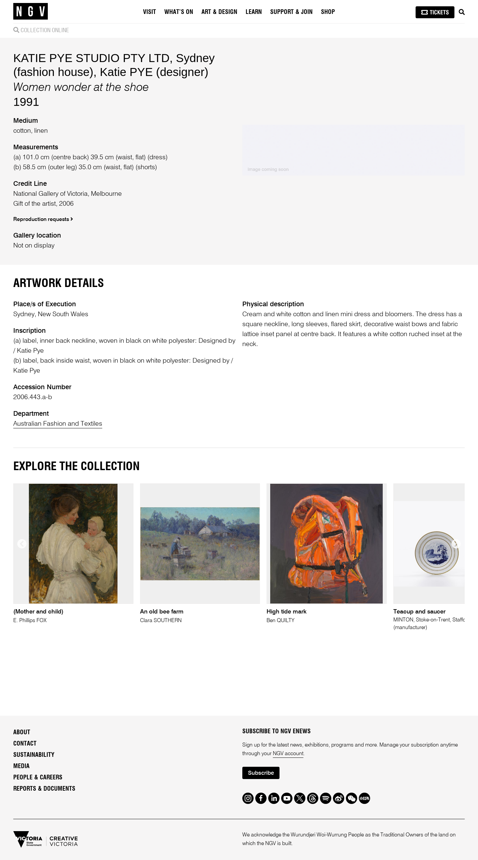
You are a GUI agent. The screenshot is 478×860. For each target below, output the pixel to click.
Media (21, 766)
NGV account (288, 753)
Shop (328, 12)
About (21, 733)
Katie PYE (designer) (154, 71)
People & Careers (37, 778)
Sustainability (33, 755)
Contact (25, 744)
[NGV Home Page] (30, 11)
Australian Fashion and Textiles (57, 424)
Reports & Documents (44, 789)
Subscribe (261, 773)
